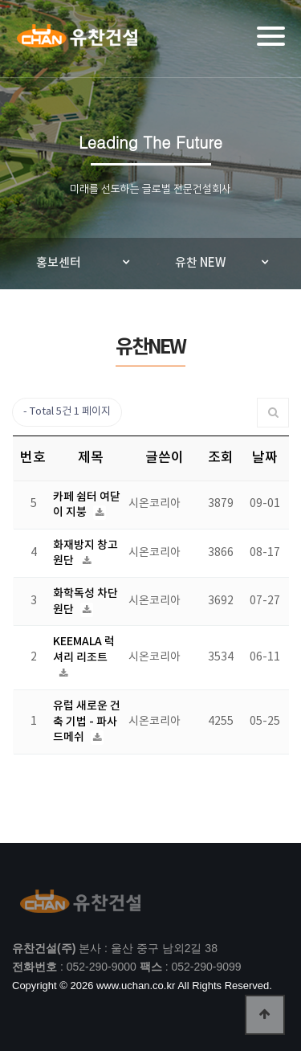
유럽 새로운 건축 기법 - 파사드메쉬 (86, 721)
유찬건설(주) (77, 41)
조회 (221, 458)
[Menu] (271, 36)
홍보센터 (58, 263)
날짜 (265, 458)
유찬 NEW (200, 263)
